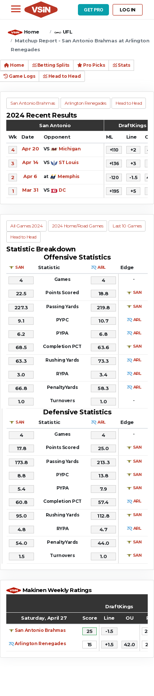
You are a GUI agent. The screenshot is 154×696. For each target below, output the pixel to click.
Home (31, 32)
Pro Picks (91, 65)
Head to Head (62, 76)
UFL (67, 32)
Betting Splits (50, 65)
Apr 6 (30, 176)
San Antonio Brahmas (40, 630)
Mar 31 (30, 190)
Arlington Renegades (40, 643)
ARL (101, 267)
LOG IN (128, 10)
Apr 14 (30, 162)
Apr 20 (30, 149)
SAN (19, 267)
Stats (121, 65)
